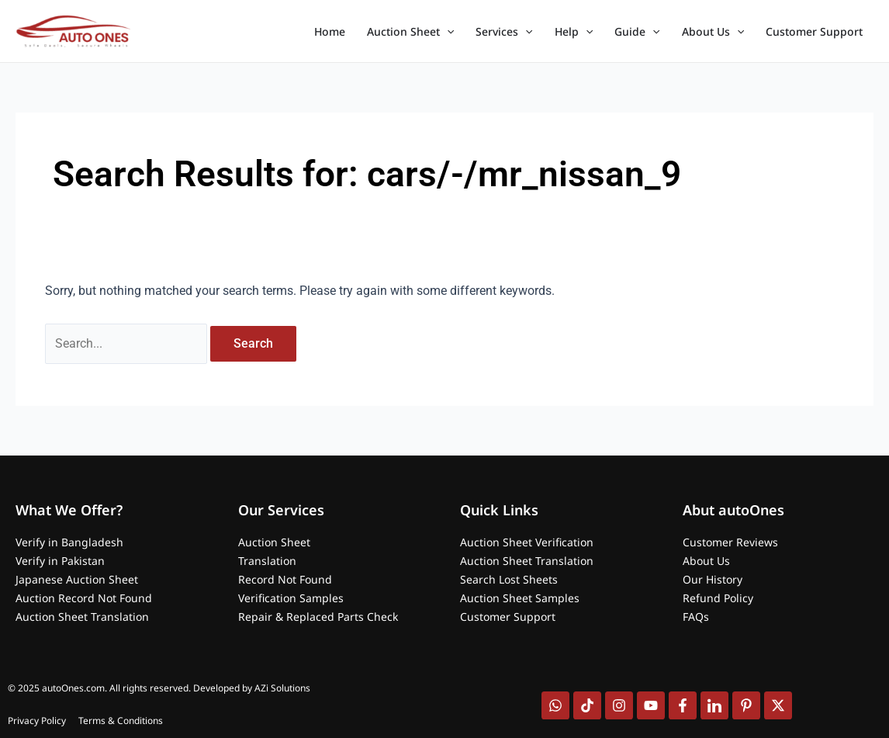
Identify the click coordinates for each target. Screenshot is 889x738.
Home (329, 31)
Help (574, 32)
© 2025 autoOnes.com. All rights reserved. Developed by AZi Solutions (159, 688)
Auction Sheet (410, 32)
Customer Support (814, 31)
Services (504, 32)
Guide (636, 32)
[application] (447, 32)
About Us (713, 32)
